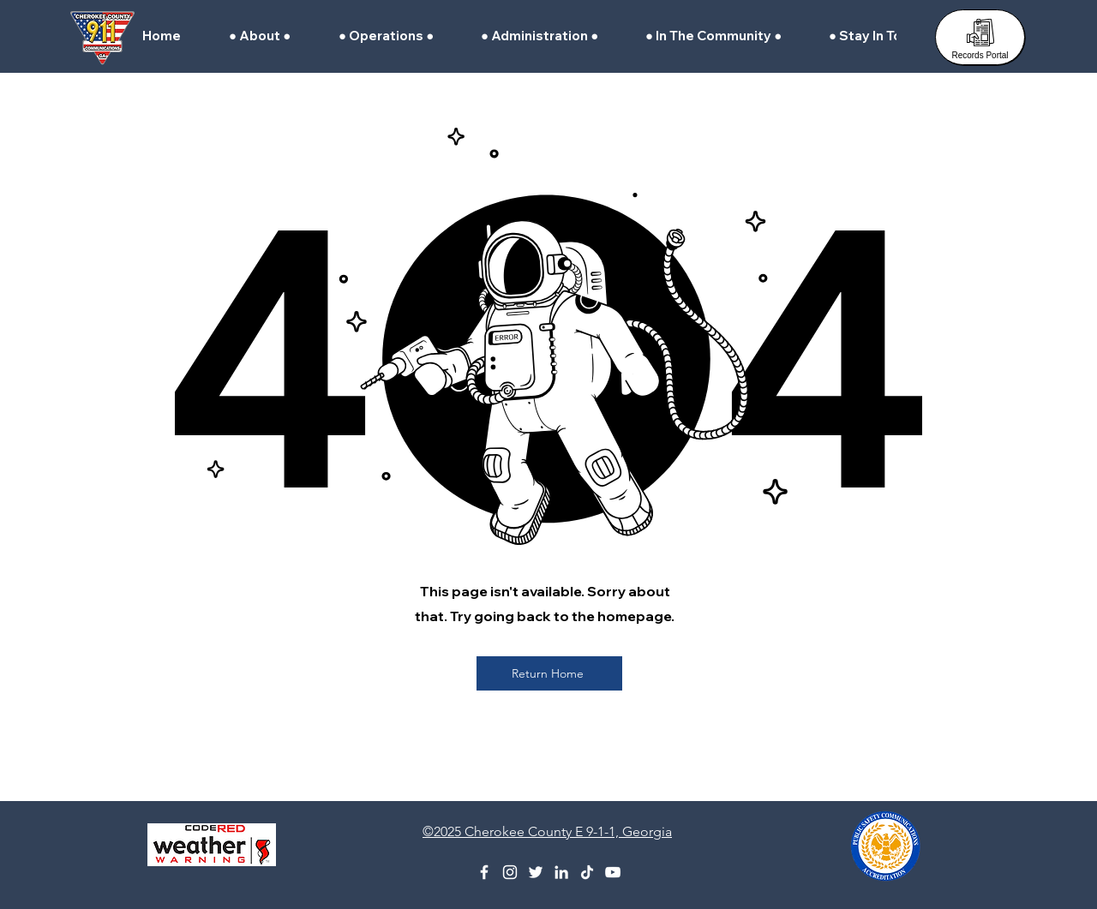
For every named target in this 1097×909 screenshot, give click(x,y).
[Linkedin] (561, 872)
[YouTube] (612, 872)
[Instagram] (510, 872)
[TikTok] (587, 872)
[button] (271, 36)
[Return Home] (549, 673)
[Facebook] (484, 872)
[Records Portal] (980, 37)
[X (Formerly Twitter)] (535, 872)
